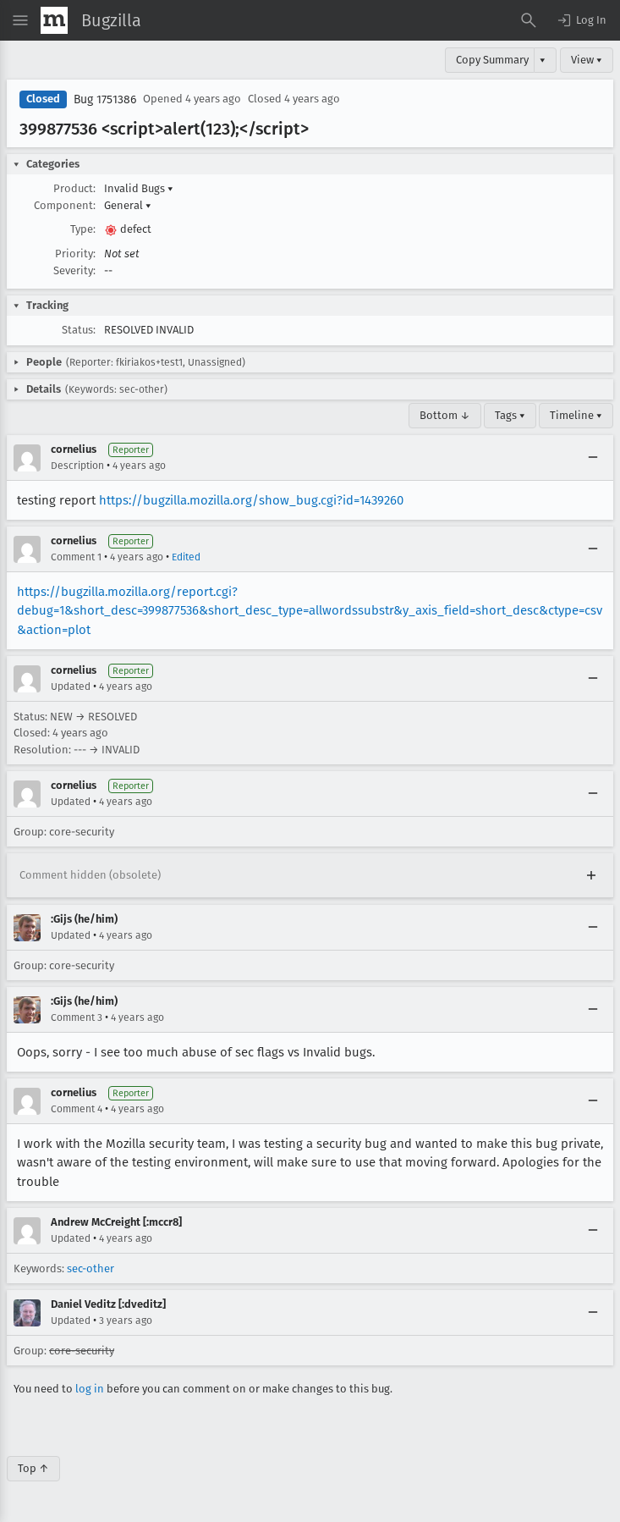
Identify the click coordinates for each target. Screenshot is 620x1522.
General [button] (127, 205)
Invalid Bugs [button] (138, 188)
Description (77, 465)
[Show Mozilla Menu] (54, 20)
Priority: (75, 253)
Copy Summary (492, 59)
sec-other (90, 1268)
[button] (581, 20)
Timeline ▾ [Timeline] (576, 415)
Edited (186, 557)
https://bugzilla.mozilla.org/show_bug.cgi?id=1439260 (251, 500)
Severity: (74, 270)
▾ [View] (543, 59)
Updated (71, 686)
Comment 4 (76, 1109)
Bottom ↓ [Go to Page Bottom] (445, 415)
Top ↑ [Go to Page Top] (33, 1468)
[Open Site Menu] (20, 20)
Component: (65, 205)
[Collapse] (592, 457)
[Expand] (591, 875)
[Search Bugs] (528, 20)
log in (89, 1388)
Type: (83, 229)
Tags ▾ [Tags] (510, 415)
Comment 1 (76, 557)
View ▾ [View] (586, 59)
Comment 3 (76, 1017)
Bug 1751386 (105, 99)
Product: (74, 188)
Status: (79, 329)
